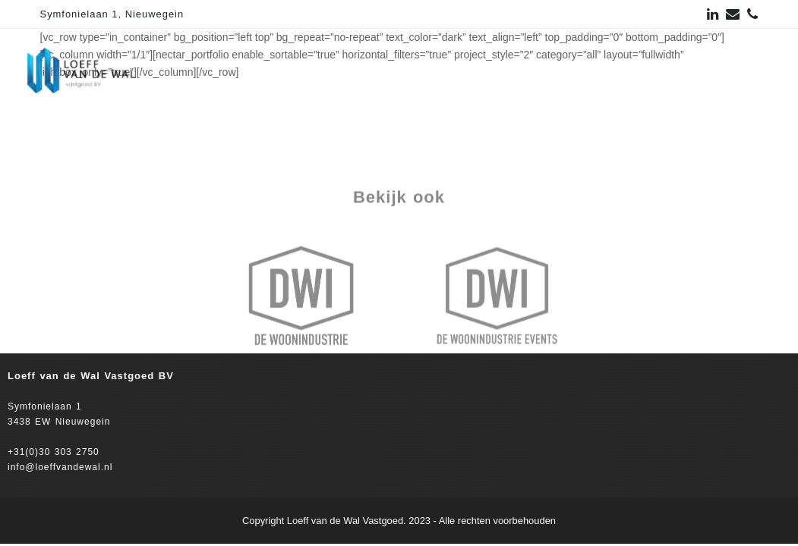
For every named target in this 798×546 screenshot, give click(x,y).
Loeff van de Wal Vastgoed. (346, 520)
